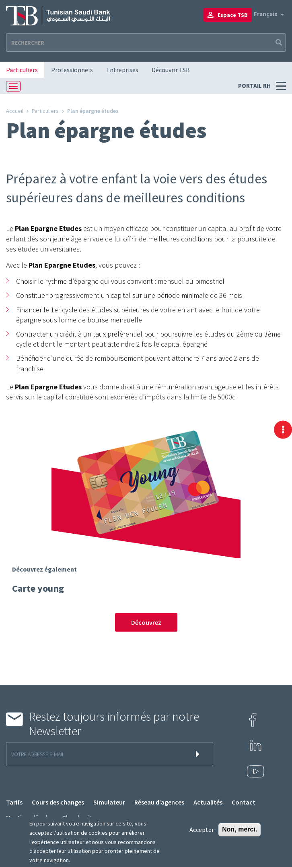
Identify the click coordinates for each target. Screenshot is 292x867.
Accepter (201, 829)
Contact (243, 802)
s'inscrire (199, 754)
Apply (278, 42)
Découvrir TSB (171, 70)
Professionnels (72, 70)
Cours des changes (58, 802)
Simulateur (109, 802)
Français (265, 14)
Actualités (207, 802)
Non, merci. (239, 829)
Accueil (14, 110)
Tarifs (14, 802)
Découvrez (146, 622)
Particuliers (22, 70)
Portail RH (255, 85)
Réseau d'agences (159, 802)
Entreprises (122, 70)
